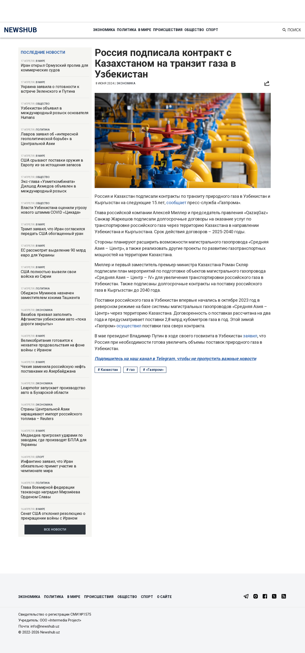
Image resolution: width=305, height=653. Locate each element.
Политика (126, 30)
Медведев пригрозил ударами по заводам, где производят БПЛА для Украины (53, 440)
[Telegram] (246, 596)
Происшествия (167, 30)
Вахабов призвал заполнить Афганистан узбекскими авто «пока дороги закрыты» (53, 319)
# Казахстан (108, 370)
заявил (250, 335)
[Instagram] (256, 596)
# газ (130, 370)
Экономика (104, 30)
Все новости (55, 529)
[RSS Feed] (284, 596)
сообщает (176, 202)
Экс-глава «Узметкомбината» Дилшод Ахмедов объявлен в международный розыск (48, 186)
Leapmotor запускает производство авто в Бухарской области (53, 390)
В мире (144, 30)
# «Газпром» (153, 370)
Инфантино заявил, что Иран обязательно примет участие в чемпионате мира (48, 466)
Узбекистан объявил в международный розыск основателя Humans (54, 113)
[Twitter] (274, 596)
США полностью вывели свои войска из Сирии (48, 274)
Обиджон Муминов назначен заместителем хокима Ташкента (50, 295)
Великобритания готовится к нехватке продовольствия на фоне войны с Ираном (53, 345)
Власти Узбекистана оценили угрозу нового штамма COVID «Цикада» (54, 210)
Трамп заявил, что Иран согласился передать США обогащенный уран (53, 231)
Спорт (212, 30)
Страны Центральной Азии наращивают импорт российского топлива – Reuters (51, 414)
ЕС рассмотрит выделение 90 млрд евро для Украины (53, 252)
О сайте (164, 597)
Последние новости (43, 52)
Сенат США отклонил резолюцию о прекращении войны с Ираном (53, 515)
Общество (194, 30)
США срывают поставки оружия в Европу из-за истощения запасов (52, 162)
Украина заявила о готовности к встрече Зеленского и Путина (50, 89)
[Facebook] (265, 596)
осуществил (129, 325)
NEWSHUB (20, 30)
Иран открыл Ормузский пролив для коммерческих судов (54, 67)
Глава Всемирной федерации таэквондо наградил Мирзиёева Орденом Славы (50, 492)
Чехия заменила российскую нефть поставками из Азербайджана (53, 369)
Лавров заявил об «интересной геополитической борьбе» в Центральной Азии (49, 139)
